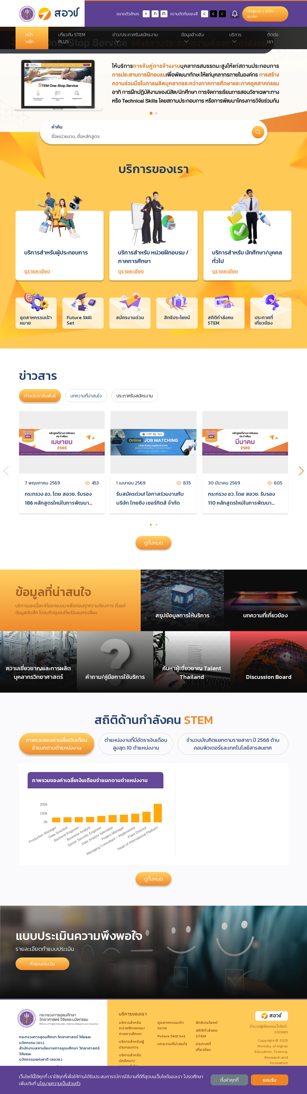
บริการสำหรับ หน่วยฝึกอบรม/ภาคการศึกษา (132, 1028)
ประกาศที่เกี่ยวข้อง (203, 1046)
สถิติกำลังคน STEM (207, 1033)
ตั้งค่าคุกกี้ (229, 1079)
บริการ (235, 38)
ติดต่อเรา (273, 38)
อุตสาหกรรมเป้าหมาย (170, 1025)
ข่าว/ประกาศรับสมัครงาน (135, 38)
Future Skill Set (171, 1036)
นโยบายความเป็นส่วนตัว (59, 1083)
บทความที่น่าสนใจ (172, 1044)
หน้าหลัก (30, 38)
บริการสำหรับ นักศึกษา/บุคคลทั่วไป (130, 1060)
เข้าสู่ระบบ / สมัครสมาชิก (260, 14)
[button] (151, 113)
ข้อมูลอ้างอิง (192, 38)
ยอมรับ (269, 1079)
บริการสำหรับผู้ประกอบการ (131, 1044)
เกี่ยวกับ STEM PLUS (71, 38)
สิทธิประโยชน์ (207, 1022)
